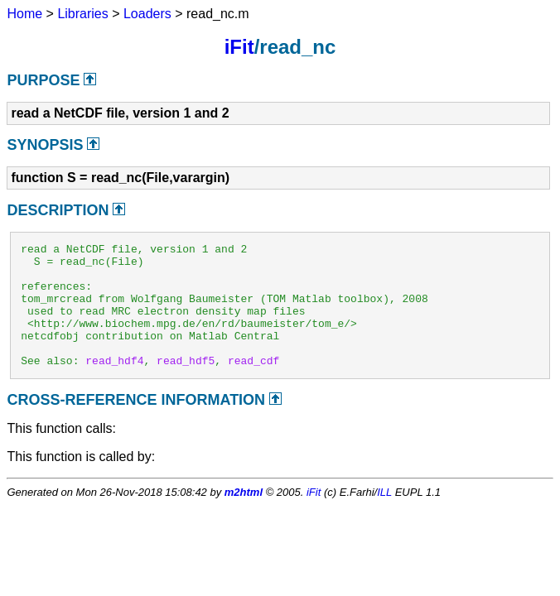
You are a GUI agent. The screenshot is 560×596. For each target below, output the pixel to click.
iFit (239, 47)
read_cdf (253, 384)
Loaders (147, 14)
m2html (243, 517)
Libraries (82, 14)
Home (24, 14)
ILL (384, 517)
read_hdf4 (114, 384)
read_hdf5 (186, 384)
